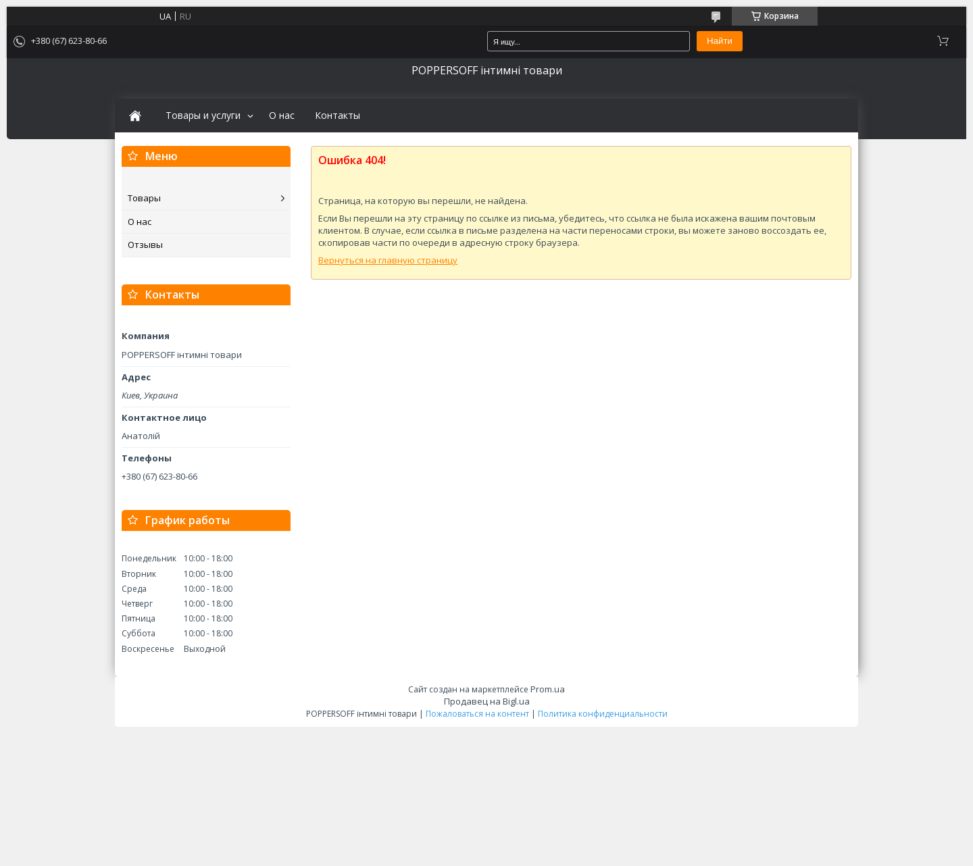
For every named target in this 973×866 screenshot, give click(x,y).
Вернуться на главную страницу (387, 260)
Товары (144, 198)
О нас (282, 115)
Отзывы (145, 244)
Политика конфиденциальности (603, 713)
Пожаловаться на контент (477, 713)
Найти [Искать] (719, 41)
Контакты (337, 115)
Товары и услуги (203, 115)
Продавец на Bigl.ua (487, 701)
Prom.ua (547, 689)
